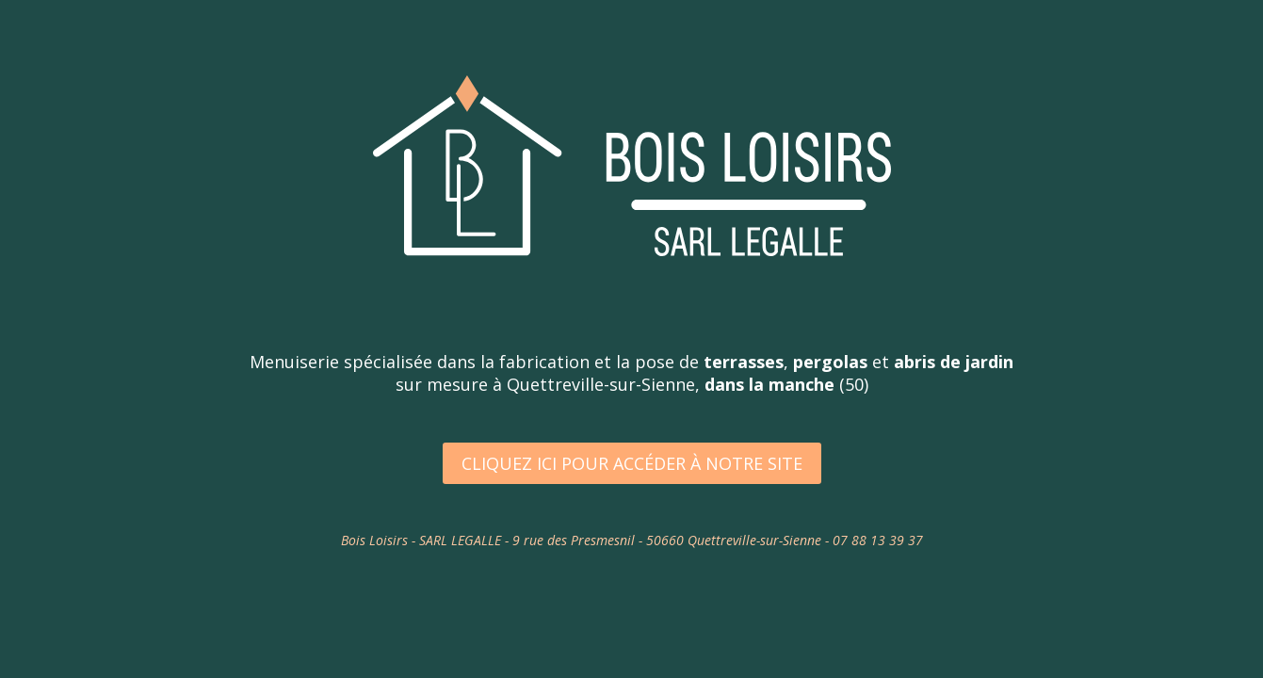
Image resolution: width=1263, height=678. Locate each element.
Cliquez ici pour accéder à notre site (631, 463)
